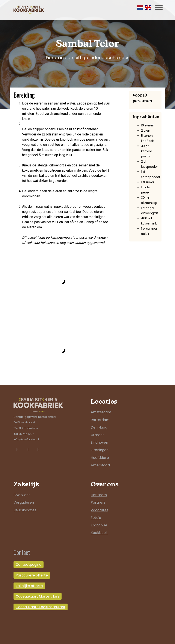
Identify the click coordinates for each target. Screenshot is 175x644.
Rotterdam (100, 419)
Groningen (100, 449)
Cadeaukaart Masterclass (37, 596)
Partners (98, 502)
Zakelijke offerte (29, 585)
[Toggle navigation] (158, 7)
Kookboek (99, 532)
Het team (99, 494)
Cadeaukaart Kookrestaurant (40, 606)
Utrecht (97, 434)
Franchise (99, 525)
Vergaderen (24, 502)
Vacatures (99, 510)
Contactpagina (28, 564)
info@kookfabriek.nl (26, 439)
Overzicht (22, 494)
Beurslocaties (25, 510)
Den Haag (99, 427)
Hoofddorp (100, 457)
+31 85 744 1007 (24, 434)
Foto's (96, 517)
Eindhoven (99, 442)
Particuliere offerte (32, 575)
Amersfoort (100, 465)
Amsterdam (101, 412)
